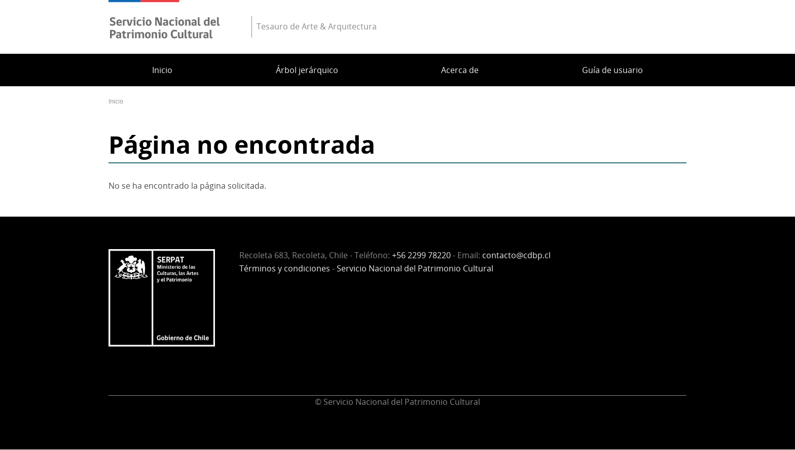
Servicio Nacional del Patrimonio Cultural (415, 268)
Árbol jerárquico (307, 70)
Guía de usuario (612, 70)
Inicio (162, 70)
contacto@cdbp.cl (516, 255)
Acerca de (460, 70)
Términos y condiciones (284, 268)
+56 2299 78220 (421, 255)
